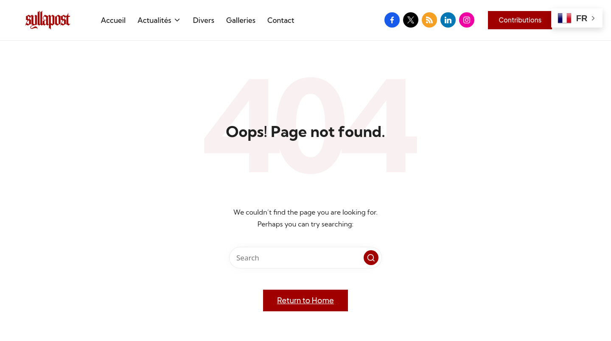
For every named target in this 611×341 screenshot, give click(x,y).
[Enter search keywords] (305, 257)
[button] (520, 20)
